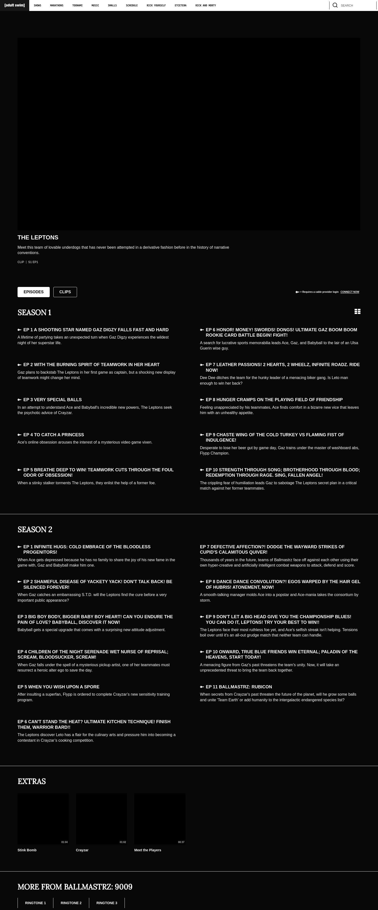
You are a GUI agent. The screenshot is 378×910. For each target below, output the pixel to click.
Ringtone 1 (35, 903)
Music (95, 5)
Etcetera (180, 5)
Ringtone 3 (107, 903)
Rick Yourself (156, 5)
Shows (37, 5)
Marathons (56, 5)
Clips (65, 292)
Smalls (112, 5)
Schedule (132, 5)
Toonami (77, 5)
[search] (370, 5)
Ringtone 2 (71, 903)
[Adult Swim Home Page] (14, 5)
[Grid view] (357, 311)
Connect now (349, 292)
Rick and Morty (205, 5)
